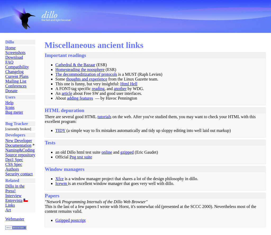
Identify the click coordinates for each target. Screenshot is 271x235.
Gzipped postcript (70, 220)
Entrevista (13, 200)
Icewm (61, 183)
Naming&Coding (20, 150)
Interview (13, 195)
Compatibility (17, 67)
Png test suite (81, 157)
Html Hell (128, 84)
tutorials (104, 116)
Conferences (15, 86)
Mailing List (15, 81)
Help (9, 102)
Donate (11, 90)
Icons (10, 107)
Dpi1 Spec (14, 159)
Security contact (19, 174)
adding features (80, 98)
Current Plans (17, 76)
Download (14, 57)
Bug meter (14, 112)
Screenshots (15, 52)
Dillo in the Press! (15, 188)
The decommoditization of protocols (86, 74)
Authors (12, 169)
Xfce (59, 178)
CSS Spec (13, 164)
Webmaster (14, 219)
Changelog (14, 71)
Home (10, 48)
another (120, 88)
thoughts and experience (86, 79)
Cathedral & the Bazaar (75, 65)
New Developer (18, 140)
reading (98, 88)
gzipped (127, 152)
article (67, 93)
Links (10, 205)
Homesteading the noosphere (80, 69)
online (107, 152)
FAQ (9, 62)
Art (8, 210)
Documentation (18, 145)
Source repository (20, 155)
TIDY (60, 130)
